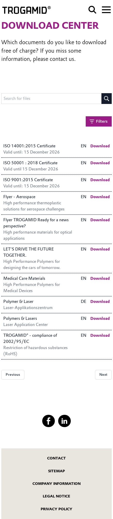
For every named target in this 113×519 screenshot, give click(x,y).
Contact (56, 458)
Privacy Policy (56, 509)
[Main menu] (106, 9)
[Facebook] (48, 421)
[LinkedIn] (64, 421)
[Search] (92, 9)
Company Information (56, 483)
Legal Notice (56, 496)
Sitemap (56, 471)
